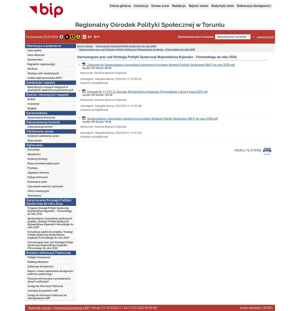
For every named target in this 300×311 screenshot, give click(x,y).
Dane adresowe (36, 55)
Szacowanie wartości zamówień (45, 186)
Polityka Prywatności (39, 257)
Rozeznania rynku (37, 181)
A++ (97, 37)
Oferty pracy (34, 195)
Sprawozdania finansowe (41, 117)
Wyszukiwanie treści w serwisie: (196, 36)
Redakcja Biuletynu (38, 262)
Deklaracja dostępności (254, 6)
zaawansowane (265, 36)
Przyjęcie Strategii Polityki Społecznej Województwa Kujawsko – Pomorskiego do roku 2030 (50, 211)
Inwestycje (33, 103)
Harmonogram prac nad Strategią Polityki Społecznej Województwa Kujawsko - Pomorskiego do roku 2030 (50, 245)
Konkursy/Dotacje (37, 158)
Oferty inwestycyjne (38, 191)
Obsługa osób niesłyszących (43, 73)
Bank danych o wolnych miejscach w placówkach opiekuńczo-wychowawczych (51, 89)
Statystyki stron (222, 6)
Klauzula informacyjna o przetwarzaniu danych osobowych (49, 280)
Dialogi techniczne (38, 177)
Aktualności (34, 154)
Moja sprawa (35, 140)
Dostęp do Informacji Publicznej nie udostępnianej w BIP (47, 297)
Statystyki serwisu (40, 308)
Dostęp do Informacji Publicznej (45, 286)
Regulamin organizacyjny (41, 64)
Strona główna (120, 6)
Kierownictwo (35, 59)
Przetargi (33, 168)
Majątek (32, 108)
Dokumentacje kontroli (40, 126)
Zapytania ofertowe (38, 172)
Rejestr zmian (198, 6)
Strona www (160, 6)
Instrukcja (141, 6)
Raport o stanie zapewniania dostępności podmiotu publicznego (50, 273)
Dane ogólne (34, 50)
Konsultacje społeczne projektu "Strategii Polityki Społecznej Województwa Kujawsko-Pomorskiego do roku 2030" (50, 234)
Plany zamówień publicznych (43, 163)
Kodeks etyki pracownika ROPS (45, 78)
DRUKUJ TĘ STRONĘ (253, 150)
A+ (90, 37)
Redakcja (179, 6)
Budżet (31, 99)
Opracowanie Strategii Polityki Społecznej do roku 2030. (126, 46)
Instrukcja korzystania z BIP (43, 290)
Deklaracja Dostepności (41, 266)
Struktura (33, 68)
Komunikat (33, 149)
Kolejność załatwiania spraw (43, 136)
